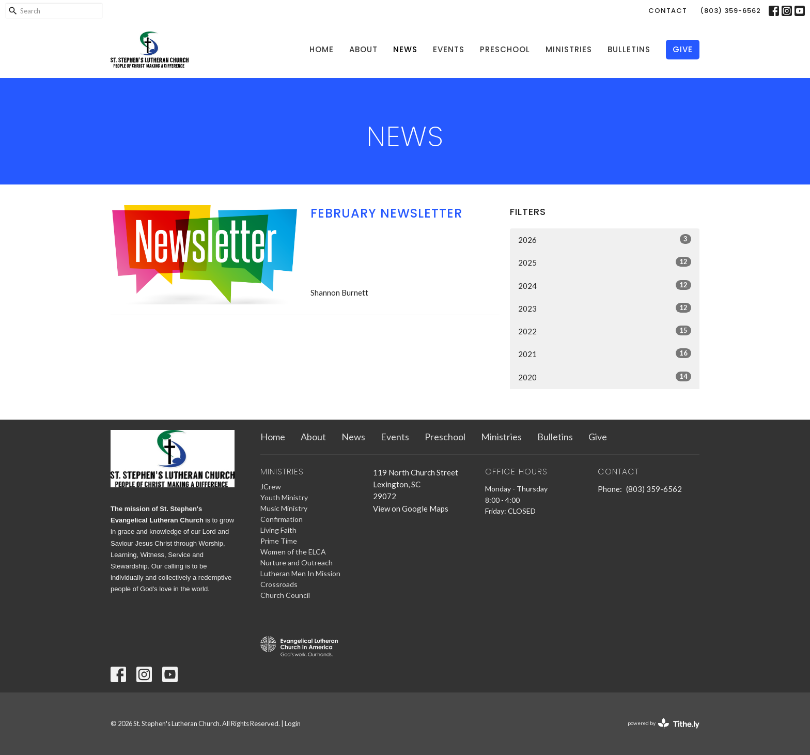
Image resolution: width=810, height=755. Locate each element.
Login (293, 723)
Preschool (505, 49)
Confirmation (281, 519)
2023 (604, 308)
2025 (604, 262)
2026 (604, 239)
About (363, 49)
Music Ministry (283, 508)
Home (321, 49)
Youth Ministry (284, 497)
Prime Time (278, 540)
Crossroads (279, 584)
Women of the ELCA (293, 551)
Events (448, 49)
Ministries (569, 49)
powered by (663, 724)
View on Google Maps (410, 508)
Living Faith (278, 530)
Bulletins (629, 49)
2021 (604, 353)
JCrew (270, 486)
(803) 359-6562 (730, 11)
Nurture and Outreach (296, 562)
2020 (604, 377)
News (405, 49)
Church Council (285, 595)
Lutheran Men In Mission (300, 573)
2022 (604, 331)
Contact (667, 11)
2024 (604, 285)
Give (683, 49)
